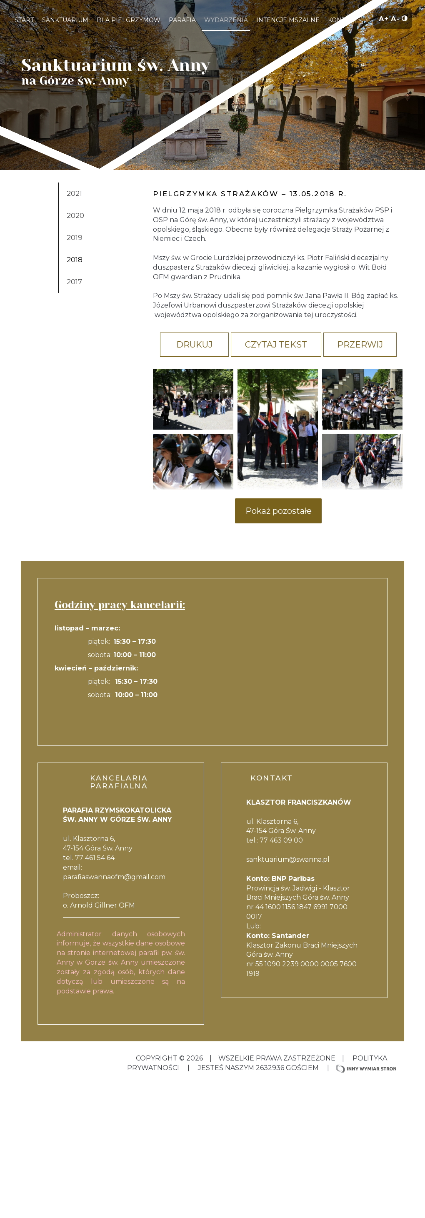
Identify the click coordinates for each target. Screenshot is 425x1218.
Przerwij (360, 345)
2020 (75, 215)
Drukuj (194, 345)
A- (396, 19)
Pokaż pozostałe (278, 511)
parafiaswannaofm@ (97, 877)
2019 (74, 237)
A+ (385, 19)
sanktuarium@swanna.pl (288, 859)
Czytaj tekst (276, 345)
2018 (74, 259)
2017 (74, 282)
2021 (74, 193)
